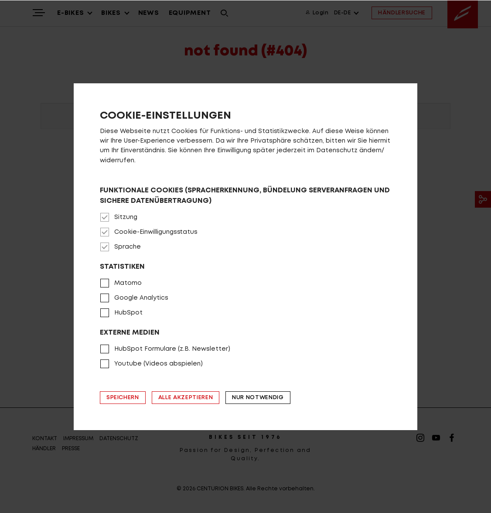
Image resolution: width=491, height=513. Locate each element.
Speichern (122, 397)
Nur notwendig (257, 397)
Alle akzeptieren (185, 397)
